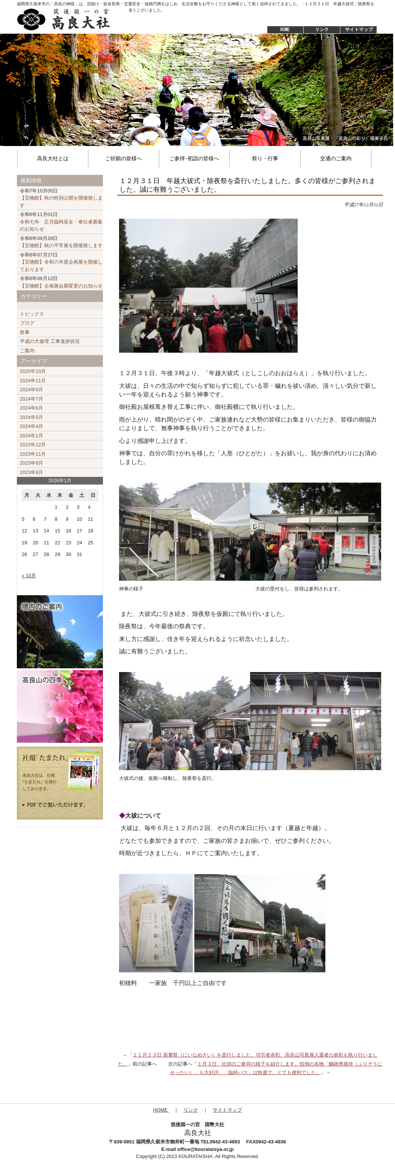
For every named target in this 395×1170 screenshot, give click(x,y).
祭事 (25, 332)
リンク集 (321, 30)
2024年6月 (31, 408)
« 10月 (29, 575)
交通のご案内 (336, 158)
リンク (190, 1110)
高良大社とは (53, 158)
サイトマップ (359, 30)
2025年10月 (33, 371)
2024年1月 (31, 435)
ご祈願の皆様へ (123, 158)
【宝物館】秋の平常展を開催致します (61, 242)
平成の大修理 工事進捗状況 (50, 341)
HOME (281, 30)
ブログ (27, 323)
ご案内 (27, 350)
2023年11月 (33, 454)
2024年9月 (31, 389)
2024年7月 (31, 399)
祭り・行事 (265, 158)
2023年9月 (31, 463)
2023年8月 (31, 472)
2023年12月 (33, 444)
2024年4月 (31, 426)
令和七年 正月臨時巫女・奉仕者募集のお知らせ (61, 222)
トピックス (32, 314)
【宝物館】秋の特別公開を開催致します (61, 198)
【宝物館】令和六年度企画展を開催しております (61, 262)
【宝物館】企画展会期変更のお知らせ (61, 282)
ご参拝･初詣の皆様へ (194, 158)
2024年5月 (31, 417)
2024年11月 (33, 380)
